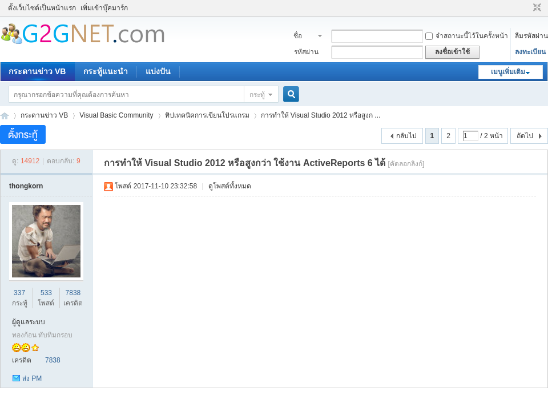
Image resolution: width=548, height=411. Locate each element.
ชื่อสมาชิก (304, 37)
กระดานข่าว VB (37, 71)
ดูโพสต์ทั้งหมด (229, 186)
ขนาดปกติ (535, 8)
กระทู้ (257, 95)
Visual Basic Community (116, 115)
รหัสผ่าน (306, 52)
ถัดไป (525, 136)
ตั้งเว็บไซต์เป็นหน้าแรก (42, 8)
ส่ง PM (32, 378)
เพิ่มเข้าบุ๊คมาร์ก (104, 8)
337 (19, 293)
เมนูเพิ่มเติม (508, 72)
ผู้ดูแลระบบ (28, 322)
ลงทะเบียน (530, 52)
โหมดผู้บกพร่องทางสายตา (526, 8)
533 (46, 293)
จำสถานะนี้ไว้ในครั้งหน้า (466, 36)
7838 (73, 293)
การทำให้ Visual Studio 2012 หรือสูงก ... (321, 115)
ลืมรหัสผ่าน (531, 36)
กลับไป (406, 136)
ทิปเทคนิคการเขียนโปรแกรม (207, 115)
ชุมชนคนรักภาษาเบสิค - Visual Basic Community (4, 115)
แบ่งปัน (158, 71)
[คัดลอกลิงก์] (406, 164)
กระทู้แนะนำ (105, 71)
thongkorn (26, 186)
